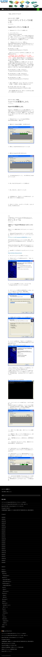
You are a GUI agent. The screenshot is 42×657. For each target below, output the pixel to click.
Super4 (9, 18)
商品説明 (17, 18)
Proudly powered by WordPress (6, 655)
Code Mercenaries (5, 583)
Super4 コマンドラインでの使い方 (20, 21)
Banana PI (4, 577)
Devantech (4, 593)
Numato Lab (4, 603)
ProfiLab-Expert (5, 575)
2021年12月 (4, 521)
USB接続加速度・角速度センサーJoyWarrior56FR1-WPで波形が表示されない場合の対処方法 (17, 510)
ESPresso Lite (5, 591)
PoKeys (3, 569)
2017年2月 (3, 534)
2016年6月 (3, 546)
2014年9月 (3, 560)
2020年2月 (3, 525)
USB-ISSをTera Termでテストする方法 (8, 643)
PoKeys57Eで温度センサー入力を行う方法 (9, 645)
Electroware (4, 599)
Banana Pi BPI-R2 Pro (6, 581)
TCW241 (4, 622)
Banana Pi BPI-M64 (6, 579)
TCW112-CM (5, 620)
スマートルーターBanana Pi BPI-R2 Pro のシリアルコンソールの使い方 (14, 502)
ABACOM (4, 573)
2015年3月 (3, 554)
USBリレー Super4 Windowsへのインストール (20, 219)
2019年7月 (3, 529)
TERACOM (4, 618)
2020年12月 (4, 523)
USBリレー (14, 18)
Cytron (3, 587)
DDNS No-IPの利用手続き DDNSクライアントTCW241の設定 (12, 647)
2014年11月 (4, 558)
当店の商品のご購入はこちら (7, 491)
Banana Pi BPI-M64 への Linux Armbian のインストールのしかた (12, 506)
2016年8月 (3, 542)
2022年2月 (3, 519)
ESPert (4, 589)
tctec (11, 18)
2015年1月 (3, 556)
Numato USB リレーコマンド (7, 651)
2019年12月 (4, 527)
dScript (4, 595)
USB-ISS (4, 597)
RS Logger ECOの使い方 (6, 508)
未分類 (3, 626)
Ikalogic (3, 601)
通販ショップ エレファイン (8, 9)
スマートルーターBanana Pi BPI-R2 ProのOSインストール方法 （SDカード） (15, 504)
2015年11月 (4, 552)
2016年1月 (3, 548)
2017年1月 (3, 536)
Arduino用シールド (6, 605)
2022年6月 (3, 517)
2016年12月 (4, 538)
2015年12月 (4, 550)
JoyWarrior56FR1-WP (6, 585)
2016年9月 (3, 540)
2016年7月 (3, 544)
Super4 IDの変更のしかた (18, 101)
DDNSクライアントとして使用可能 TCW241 (9, 649)
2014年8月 (3, 562)
